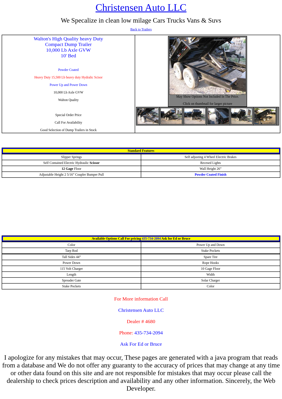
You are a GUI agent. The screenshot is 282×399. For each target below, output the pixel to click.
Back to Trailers (141, 29)
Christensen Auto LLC (141, 7)
